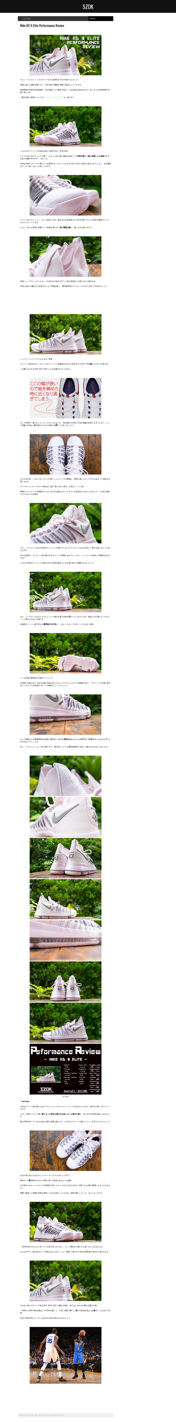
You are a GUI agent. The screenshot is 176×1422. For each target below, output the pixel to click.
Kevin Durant (26, 1415)
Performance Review (57, 1415)
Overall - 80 (46, 1415)
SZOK (88, 6)
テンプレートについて (54, 97)
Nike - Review (38, 1415)
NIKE (32, 1415)
